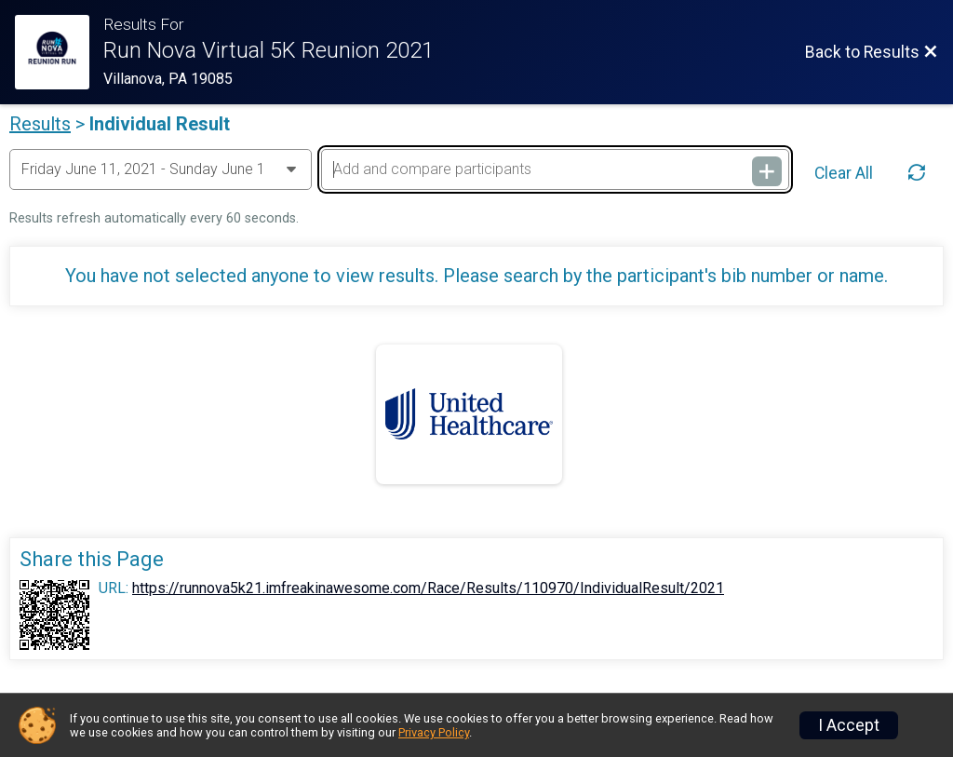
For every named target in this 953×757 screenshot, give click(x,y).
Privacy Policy (433, 732)
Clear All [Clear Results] (843, 173)
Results (40, 124)
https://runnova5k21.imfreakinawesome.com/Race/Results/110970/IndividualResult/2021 (428, 588)
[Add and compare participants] (555, 169)
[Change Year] (160, 169)
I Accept (848, 725)
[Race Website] (59, 52)
